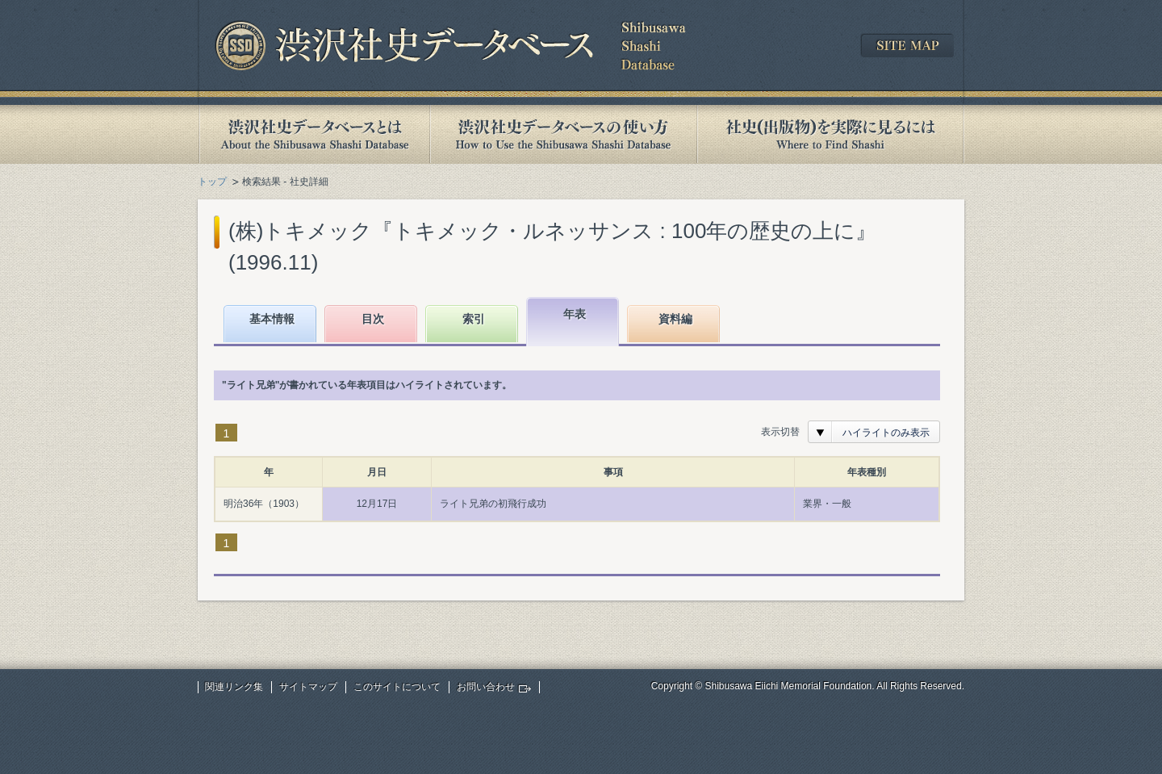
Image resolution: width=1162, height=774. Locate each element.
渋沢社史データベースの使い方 (563, 134)
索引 (473, 318)
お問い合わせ (486, 686)
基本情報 (272, 318)
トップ (212, 181)
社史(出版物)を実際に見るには (830, 134)
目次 (373, 318)
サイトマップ (308, 686)
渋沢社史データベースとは (313, 134)
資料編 (675, 318)
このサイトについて (397, 686)
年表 (574, 314)
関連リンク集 (234, 686)
